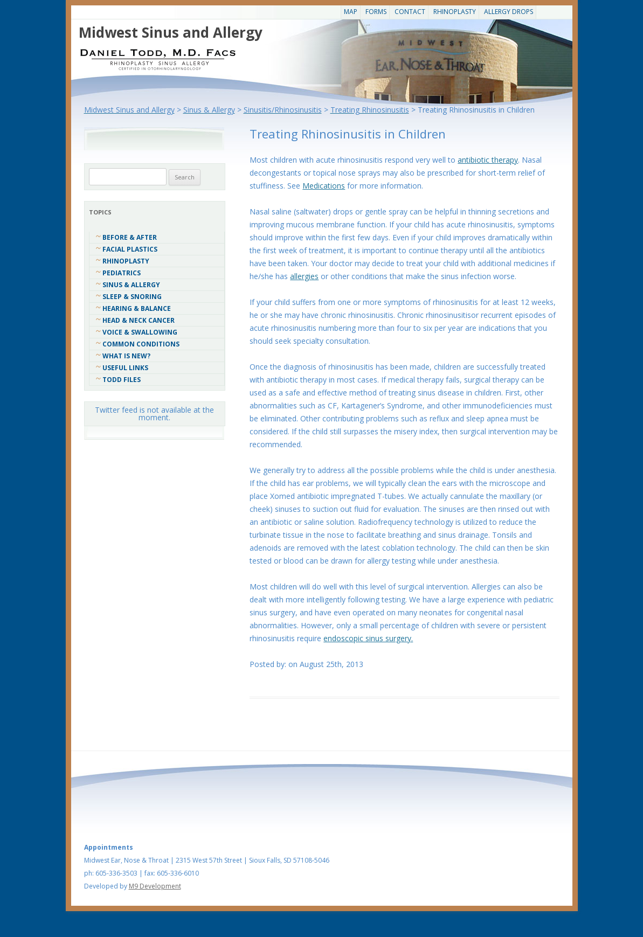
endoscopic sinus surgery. (368, 638)
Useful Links (125, 367)
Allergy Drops (508, 11)
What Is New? (126, 355)
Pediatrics (121, 272)
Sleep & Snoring (132, 296)
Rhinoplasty (454, 11)
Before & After (129, 237)
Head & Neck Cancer (138, 320)
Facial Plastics (129, 249)
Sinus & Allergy (131, 284)
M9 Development (155, 886)
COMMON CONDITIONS (140, 344)
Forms (375, 11)
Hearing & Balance (136, 308)
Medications (323, 186)
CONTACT (410, 11)
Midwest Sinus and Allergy (170, 32)
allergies (304, 276)
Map (350, 11)
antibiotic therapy (488, 160)
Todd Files (121, 379)
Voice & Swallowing (139, 332)
